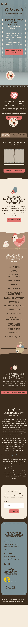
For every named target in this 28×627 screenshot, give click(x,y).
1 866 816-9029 (14, 546)
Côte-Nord (14, 329)
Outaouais (14, 288)
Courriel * (7, 501)
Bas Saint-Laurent (14, 298)
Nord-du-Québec (14, 337)
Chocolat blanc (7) (14, 135)
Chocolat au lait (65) (5, 135)
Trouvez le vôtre (14, 220)
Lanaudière (14, 310)
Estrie (14, 284)
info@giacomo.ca (9, 550)
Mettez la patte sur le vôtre (14, 51)
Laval (14, 271)
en (26, 4)
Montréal (14, 267)
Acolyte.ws (22, 601)
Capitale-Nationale (14, 276)
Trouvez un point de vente (14, 170)
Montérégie (14, 280)
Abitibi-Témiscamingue (14, 318)
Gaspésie (14, 333)
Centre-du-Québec (14, 306)
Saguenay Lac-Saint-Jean (14, 293)
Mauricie (14, 302)
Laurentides (14, 314)
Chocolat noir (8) (23, 135)
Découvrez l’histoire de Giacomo (14, 393)
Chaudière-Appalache (14, 324)
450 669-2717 (15, 544)
